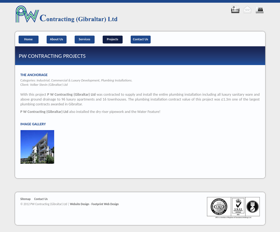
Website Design (79, 204)
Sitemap (25, 199)
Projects (112, 39)
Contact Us (140, 39)
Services (84, 39)
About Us (56, 39)
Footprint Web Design (105, 204)
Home (28, 39)
